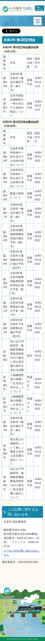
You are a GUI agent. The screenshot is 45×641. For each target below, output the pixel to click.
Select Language (39, 8)
